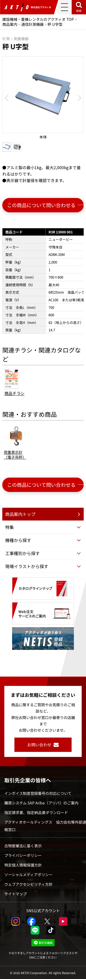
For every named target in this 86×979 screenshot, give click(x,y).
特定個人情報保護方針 (23, 865)
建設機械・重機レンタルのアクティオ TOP (38, 19)
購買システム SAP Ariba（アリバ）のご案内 (41, 802)
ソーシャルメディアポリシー (28, 874)
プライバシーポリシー (23, 855)
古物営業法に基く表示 (23, 845)
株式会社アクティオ (27, 7)
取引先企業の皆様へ (27, 780)
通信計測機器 (32, 24)
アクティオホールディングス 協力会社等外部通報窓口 (45, 825)
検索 (79, 11)
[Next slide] (78, 98)
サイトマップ (15, 893)
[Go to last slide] (8, 98)
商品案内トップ (20, 514)
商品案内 (9, 24)
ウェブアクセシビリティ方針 (28, 884)
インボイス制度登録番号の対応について (37, 793)
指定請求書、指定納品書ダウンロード (36, 812)
